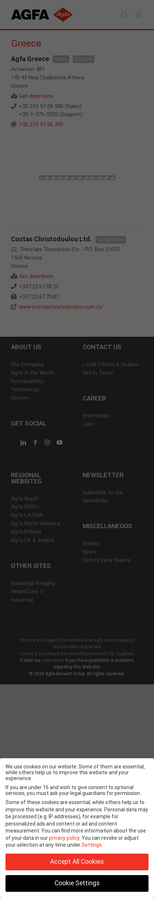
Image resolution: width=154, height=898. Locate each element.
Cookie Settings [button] (77, 883)
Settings (92, 845)
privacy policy (64, 838)
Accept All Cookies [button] (77, 861)
